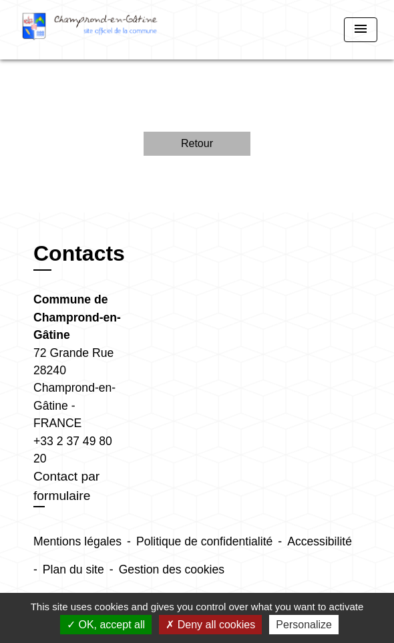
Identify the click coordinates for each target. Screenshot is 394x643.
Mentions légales (77, 541)
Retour (197, 143)
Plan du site (73, 569)
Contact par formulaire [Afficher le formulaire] (66, 486)
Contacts (79, 253)
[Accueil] (90, 30)
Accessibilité (319, 541)
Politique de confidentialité (204, 541)
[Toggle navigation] (360, 29)
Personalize (304, 624)
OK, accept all (106, 624)
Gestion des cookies (171, 569)
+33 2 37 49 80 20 (72, 449)
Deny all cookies (210, 624)
